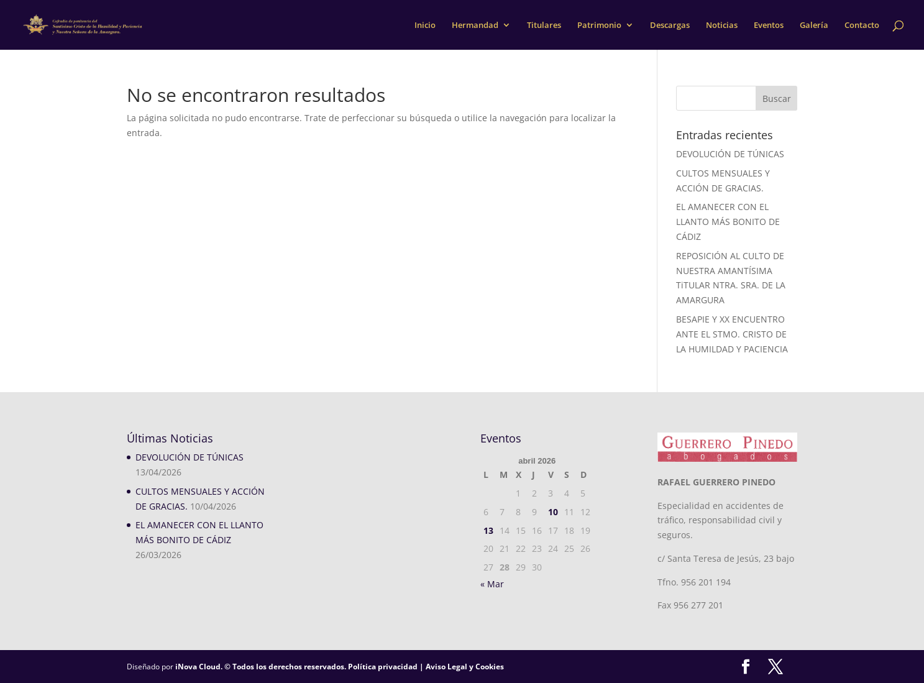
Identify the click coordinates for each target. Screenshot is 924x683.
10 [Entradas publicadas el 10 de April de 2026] (553, 512)
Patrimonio (599, 25)
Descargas (670, 25)
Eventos (769, 25)
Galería (814, 25)
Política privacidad (383, 666)
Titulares (544, 25)
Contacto (861, 25)
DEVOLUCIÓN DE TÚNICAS (730, 154)
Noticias (722, 25)
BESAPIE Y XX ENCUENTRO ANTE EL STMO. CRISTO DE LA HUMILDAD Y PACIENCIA (732, 334)
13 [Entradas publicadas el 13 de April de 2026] (488, 530)
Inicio (425, 25)
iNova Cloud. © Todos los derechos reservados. (260, 666)
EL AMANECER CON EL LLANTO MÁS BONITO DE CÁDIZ (728, 221)
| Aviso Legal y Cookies (461, 666)
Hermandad (475, 25)
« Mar (492, 584)
